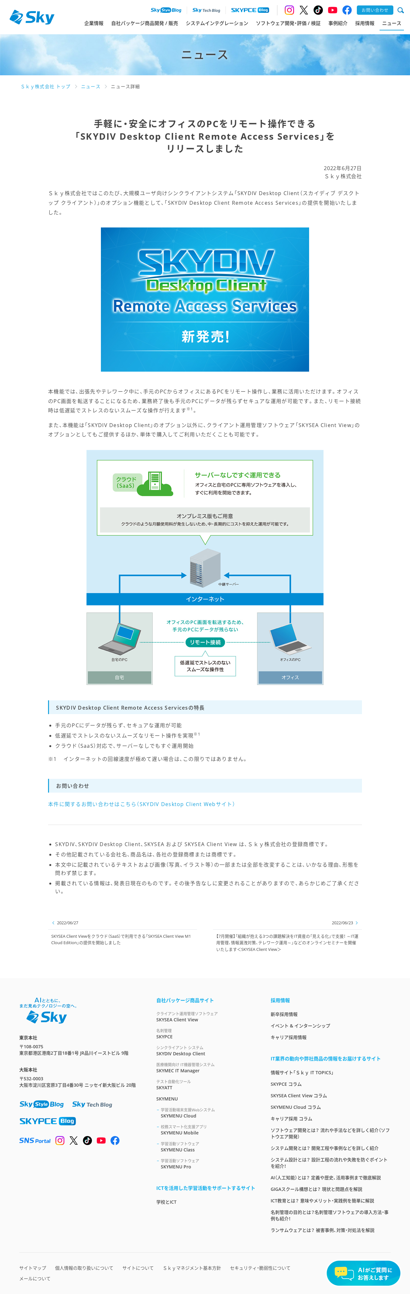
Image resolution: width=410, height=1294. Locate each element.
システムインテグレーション (217, 23)
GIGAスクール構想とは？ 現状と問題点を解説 (316, 1189)
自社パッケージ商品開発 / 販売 (144, 23)
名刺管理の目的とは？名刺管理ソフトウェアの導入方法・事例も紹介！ (330, 1215)
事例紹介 (338, 23)
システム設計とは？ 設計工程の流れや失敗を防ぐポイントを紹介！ (329, 1163)
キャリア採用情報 (289, 1037)
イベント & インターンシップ (300, 1026)
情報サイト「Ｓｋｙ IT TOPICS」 (302, 1072)
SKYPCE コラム (286, 1084)
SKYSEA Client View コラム (299, 1095)
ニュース (391, 23)
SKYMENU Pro (208, 1164)
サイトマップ (32, 1268)
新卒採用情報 (284, 1014)
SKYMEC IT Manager (205, 1068)
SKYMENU (167, 1099)
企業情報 (93, 23)
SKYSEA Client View (205, 1017)
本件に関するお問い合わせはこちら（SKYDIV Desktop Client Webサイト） (141, 804)
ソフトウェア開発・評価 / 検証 (288, 23)
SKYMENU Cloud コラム (296, 1107)
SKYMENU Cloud (208, 1113)
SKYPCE (205, 1034)
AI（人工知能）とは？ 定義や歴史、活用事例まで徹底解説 (326, 1177)
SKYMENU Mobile (208, 1130)
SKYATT (205, 1085)
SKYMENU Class (208, 1147)
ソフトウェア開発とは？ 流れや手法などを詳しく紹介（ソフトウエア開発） (330, 1133)
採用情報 (364, 23)
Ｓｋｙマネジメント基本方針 (192, 1268)
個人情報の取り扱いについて (84, 1268)
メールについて (35, 1278)
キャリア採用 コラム (291, 1119)
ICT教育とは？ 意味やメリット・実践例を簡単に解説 (322, 1201)
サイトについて (138, 1268)
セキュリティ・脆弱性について (260, 1268)
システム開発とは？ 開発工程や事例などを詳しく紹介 (325, 1148)
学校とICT (166, 1202)
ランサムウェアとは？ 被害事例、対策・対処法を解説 (322, 1230)
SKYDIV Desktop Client (205, 1051)
